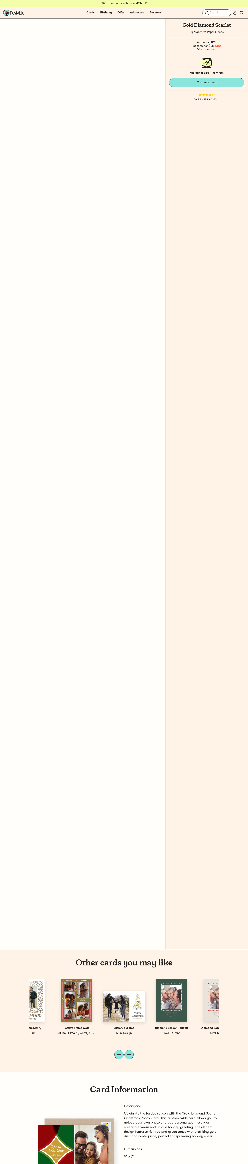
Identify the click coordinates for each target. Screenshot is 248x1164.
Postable (100, 1033)
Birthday (106, 12)
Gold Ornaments (148, 1028)
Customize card (207, 82)
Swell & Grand (53, 1033)
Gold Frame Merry (195, 1028)
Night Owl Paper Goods (209, 32)
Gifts (121, 12)
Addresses (137, 12)
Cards (91, 12)
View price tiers (206, 49)
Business (155, 12)
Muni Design (147, 1033)
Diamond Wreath (100, 1028)
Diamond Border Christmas (53, 1028)
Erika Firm (195, 1033)
